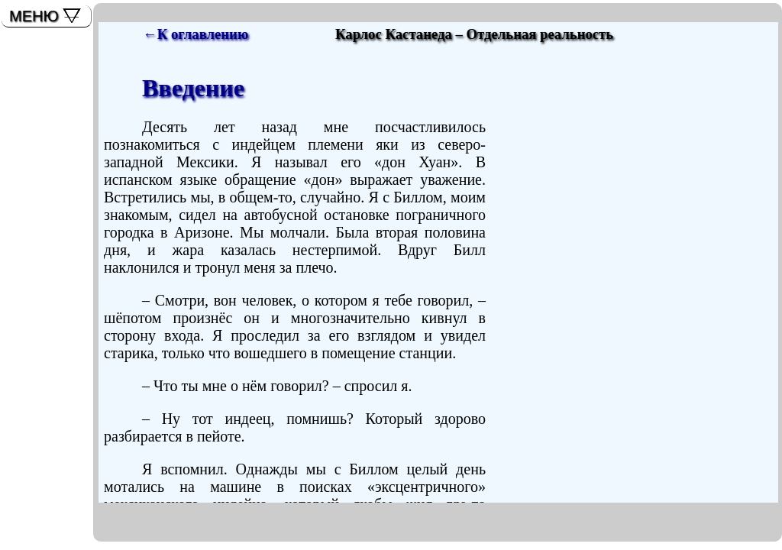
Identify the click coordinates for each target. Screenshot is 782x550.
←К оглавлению (195, 34)
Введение (193, 88)
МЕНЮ (34, 16)
